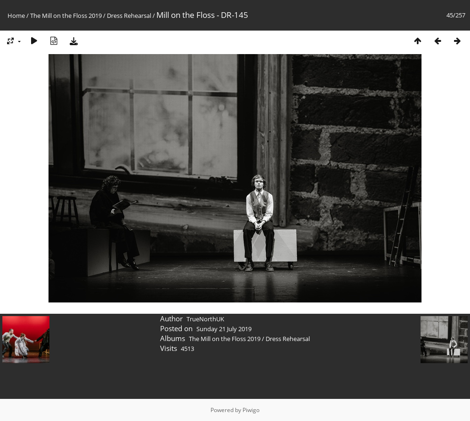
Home (16, 15)
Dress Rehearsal (129, 15)
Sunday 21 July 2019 (223, 329)
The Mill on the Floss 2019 (66, 15)
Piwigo (251, 410)
